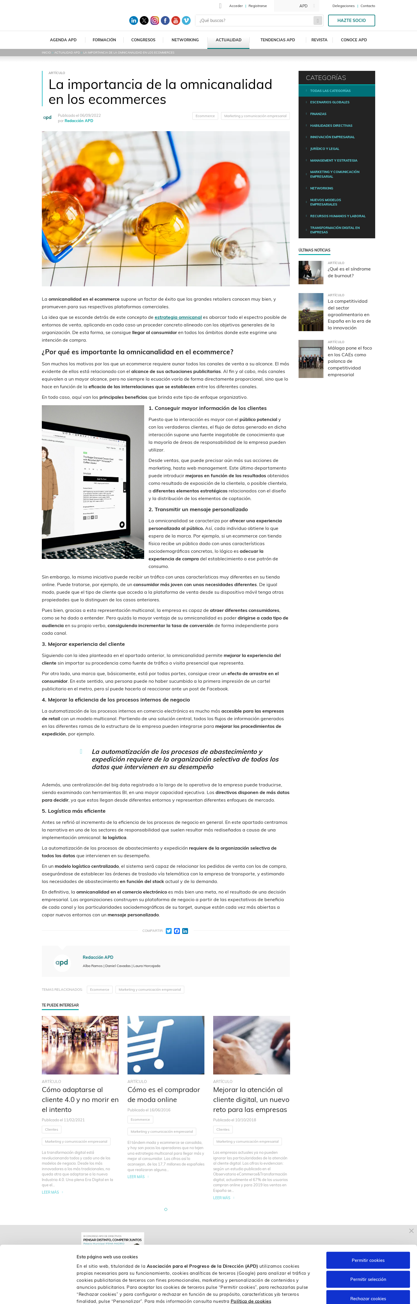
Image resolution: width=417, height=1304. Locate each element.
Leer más (50, 1192)
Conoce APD (354, 39)
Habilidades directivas (331, 126)
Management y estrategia (333, 160)
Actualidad (229, 39)
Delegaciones (343, 6)
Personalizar (310, 1292)
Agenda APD (63, 39)
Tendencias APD (278, 39)
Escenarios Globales (329, 102)
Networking (185, 39)
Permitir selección (368, 1246)
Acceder (236, 6)
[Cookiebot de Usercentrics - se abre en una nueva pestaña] (37, 1292)
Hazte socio (351, 20)
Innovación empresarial (332, 137)
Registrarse (258, 6)
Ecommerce (205, 116)
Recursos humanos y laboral (338, 216)
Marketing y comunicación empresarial (255, 116)
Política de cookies (251, 1268)
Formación (104, 39)
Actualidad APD (67, 52)
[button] (165, 1209)
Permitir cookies (368, 1227)
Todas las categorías (330, 91)
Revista (319, 39)
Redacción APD (79, 120)
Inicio (46, 52)
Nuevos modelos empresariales (325, 202)
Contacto (368, 6)
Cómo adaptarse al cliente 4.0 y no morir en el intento (80, 1099)
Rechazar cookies (368, 1265)
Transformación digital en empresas (335, 230)
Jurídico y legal (324, 149)
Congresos (143, 39)
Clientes (51, 1129)
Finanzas (318, 114)
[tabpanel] (80, 1108)
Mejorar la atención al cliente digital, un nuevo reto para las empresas (251, 1099)
